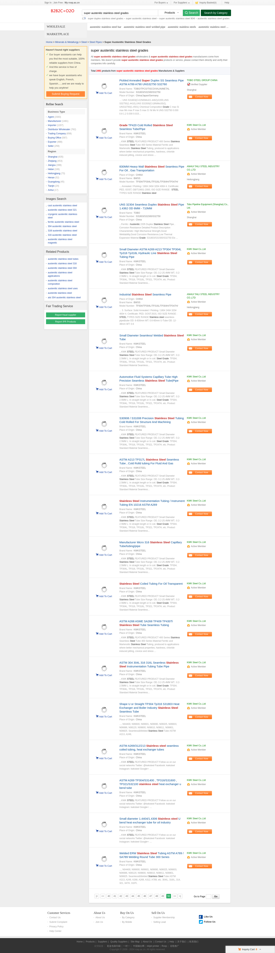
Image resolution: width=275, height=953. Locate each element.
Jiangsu (52, 165)
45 (138, 896)
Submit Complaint (58, 922)
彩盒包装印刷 (114, 946)
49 (162, 896)
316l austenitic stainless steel (62, 230)
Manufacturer (54, 121)
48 (157, 896)
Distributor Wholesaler (59, 129)
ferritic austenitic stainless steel (63, 222)
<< (103, 896)
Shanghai (53, 156)
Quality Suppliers (119, 941)
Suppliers (102, 941)
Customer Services (59, 912)
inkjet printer (153, 946)
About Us (99, 912)
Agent (51, 117)
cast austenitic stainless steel (62, 205)
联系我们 (193, 941)
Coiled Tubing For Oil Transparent (151, 583)
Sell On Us (158, 912)
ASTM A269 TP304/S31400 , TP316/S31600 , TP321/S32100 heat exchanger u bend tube (150, 784)
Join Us (99, 922)
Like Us (208, 916)
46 (144, 896)
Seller (51, 146)
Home (49, 42)
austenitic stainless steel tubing (216, 26)
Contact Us (55, 917)
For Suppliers (181, 2)
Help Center (55, 931)
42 (120, 896)
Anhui (51, 190)
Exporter (52, 142)
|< (97, 896)
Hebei (51, 169)
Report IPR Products (65, 321)
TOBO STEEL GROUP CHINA (202, 80)
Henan (51, 177)
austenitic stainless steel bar (105, 26)
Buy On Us (127, 912)
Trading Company (57, 133)
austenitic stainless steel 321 (62, 210)
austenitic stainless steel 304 (62, 268)
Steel (84, 42)
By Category (128, 917)
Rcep (164, 946)
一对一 (126, 946)
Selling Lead (159, 922)
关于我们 (181, 941)
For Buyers (161, 2)
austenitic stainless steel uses (63, 288)
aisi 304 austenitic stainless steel (64, 297)
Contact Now (201, 96)
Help (227, 2)
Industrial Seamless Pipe (145, 294)
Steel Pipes (95, 42)
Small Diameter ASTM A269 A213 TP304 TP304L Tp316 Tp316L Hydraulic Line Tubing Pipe (150, 253)
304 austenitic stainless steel (62, 226)
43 (127, 896)
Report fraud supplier (65, 315)
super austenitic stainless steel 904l (177, 18)
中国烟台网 (138, 946)
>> (174, 896)
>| (180, 896)
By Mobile (127, 922)
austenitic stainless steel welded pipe (144, 26)
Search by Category (216, 12)
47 (150, 896)
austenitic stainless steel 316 (62, 263)
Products (90, 941)
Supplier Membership (164, 917)
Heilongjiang (54, 173)
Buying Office (54, 137)
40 (109, 896)
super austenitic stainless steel (141, 18)
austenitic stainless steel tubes (63, 259)
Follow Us (209, 921)
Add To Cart (105, 93)
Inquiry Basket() (205, 2)
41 (115, 896)
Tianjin (51, 186)
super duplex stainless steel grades (105, 18)
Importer (52, 125)
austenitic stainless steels (182, 26)
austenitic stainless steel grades (213, 18)
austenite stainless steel (60, 293)
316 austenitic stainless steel (62, 235)
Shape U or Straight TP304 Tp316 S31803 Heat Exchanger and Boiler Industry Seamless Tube (149, 707)
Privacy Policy (56, 926)
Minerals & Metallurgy (67, 42)
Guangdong (54, 181)
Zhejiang (52, 161)
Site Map (135, 941)
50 (168, 896)
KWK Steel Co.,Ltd (196, 125)
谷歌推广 (174, 946)
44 (133, 896)
